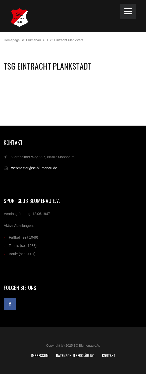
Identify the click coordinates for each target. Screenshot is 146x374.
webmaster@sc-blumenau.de (34, 168)
